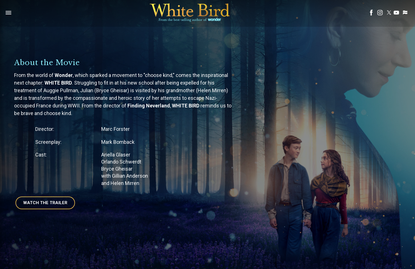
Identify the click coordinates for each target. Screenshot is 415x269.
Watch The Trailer (45, 202)
